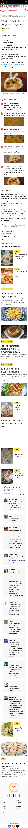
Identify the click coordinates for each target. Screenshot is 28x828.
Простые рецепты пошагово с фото (14, 790)
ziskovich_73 (9, 28)
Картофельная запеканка (4, 8)
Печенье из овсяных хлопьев (0, 9)
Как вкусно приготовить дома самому (8, 2)
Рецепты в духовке (6, 9)
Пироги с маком (14, 9)
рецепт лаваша (9, 35)
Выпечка (5, 800)
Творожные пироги (16, 8)
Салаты (18, 808)
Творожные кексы (21, 8)
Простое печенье (2, 8)
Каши (4, 808)
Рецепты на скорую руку (10, 226)
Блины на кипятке (27, 9)
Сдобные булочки (25, 8)
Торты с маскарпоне (10, 9)
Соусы (4, 812)
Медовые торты (23, 8)
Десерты (18, 800)
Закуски (5, 806)
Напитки (18, 806)
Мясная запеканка (18, 8)
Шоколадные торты (19, 8)
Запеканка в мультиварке (8, 9)
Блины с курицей (12, 9)
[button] (26, 2)
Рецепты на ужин (20, 225)
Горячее (5, 802)
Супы (4, 815)
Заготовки (18, 802)
